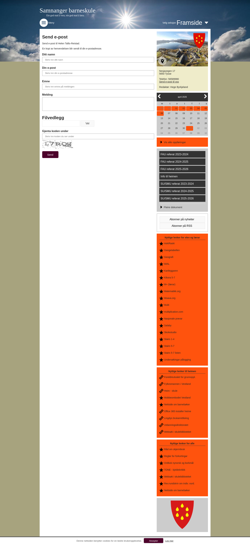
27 (162, 128)
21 (169, 123)
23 (184, 123)
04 (198, 108)
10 (191, 113)
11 (198, 113)
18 (198, 118)
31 (169, 108)
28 (169, 128)
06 (162, 113)
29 (176, 128)
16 (184, 118)
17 (191, 118)
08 (176, 113)
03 (191, 108)
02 (184, 108)
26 (206, 123)
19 (206, 118)
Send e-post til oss (169, 81)
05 (206, 108)
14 (169, 118)
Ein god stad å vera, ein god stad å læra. (65, 15)
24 (191, 123)
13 (162, 118)
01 (176, 108)
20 (162, 123)
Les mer (169, 541)
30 (162, 108)
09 (184, 113)
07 (169, 113)
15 (176, 118)
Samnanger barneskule (68, 10)
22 (176, 123)
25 (198, 123)
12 (206, 113)
